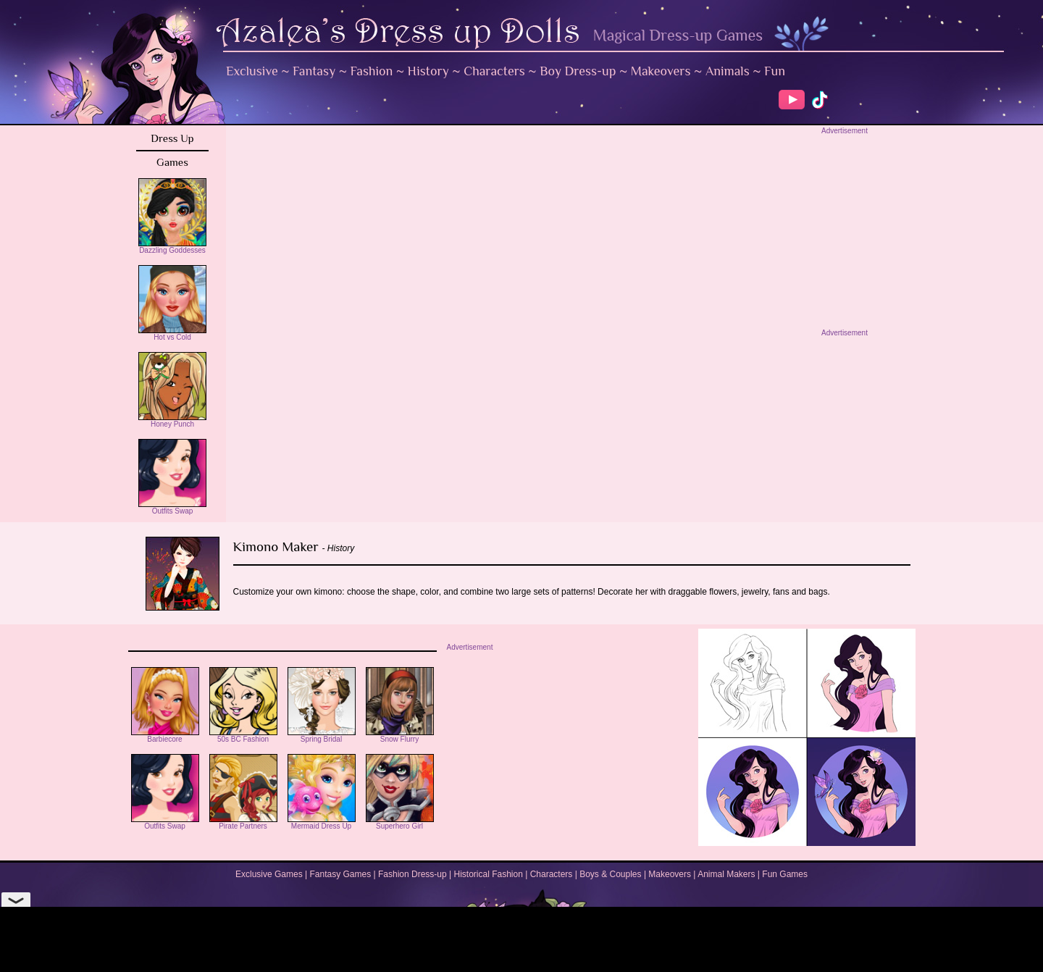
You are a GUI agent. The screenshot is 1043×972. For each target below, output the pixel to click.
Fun (774, 71)
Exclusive (252, 71)
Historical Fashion (488, 874)
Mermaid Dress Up (322, 823)
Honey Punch (172, 421)
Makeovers (661, 71)
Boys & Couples (610, 874)
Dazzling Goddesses (172, 247)
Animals (727, 71)
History (428, 71)
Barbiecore (165, 736)
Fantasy (314, 71)
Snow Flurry (400, 736)
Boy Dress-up (578, 71)
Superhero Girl (400, 823)
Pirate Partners (243, 823)
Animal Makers (726, 874)
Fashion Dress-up (412, 874)
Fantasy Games (340, 874)
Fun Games (785, 874)
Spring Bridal (322, 736)
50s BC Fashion (243, 736)
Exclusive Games (269, 874)
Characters (494, 71)
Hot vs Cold (172, 334)
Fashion (372, 71)
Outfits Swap (172, 507)
